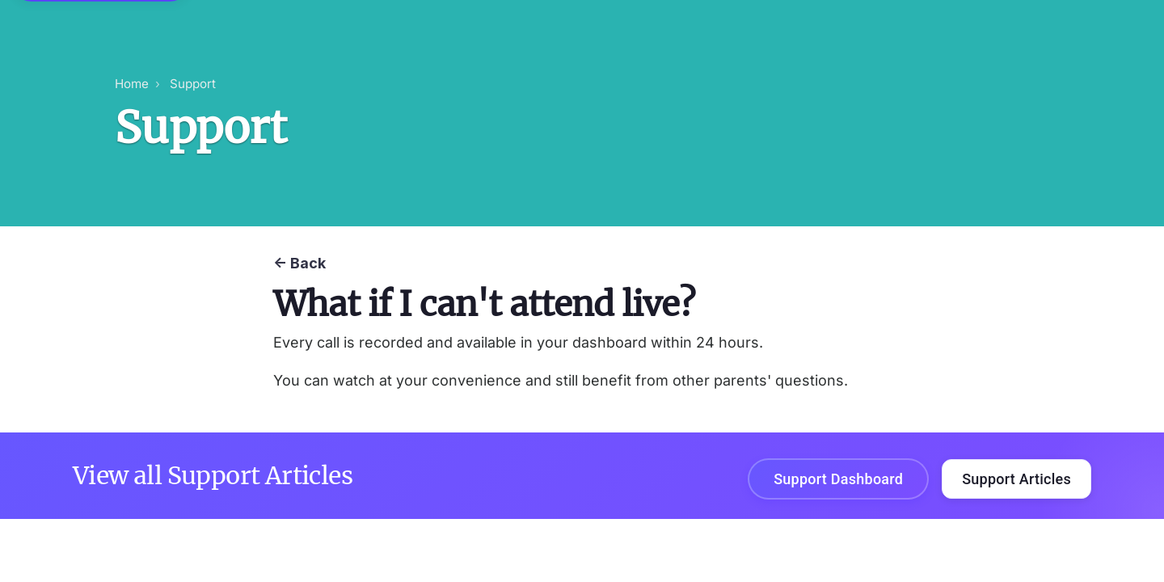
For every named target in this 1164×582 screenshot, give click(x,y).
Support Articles (1016, 478)
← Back (299, 263)
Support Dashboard (838, 478)
